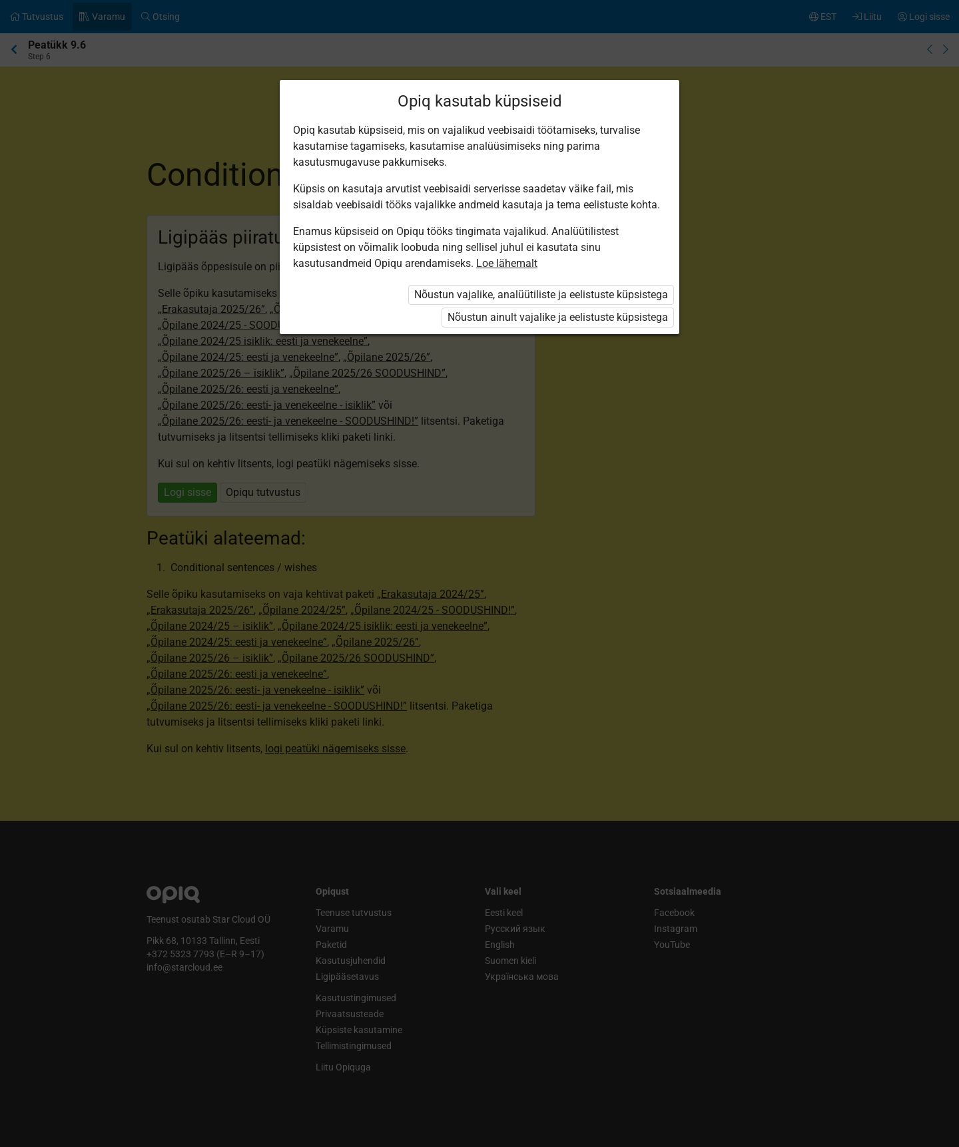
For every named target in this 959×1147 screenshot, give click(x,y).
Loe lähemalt (506, 263)
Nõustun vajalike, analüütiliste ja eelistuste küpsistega (541, 294)
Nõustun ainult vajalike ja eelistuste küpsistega (558, 317)
